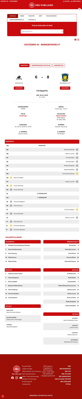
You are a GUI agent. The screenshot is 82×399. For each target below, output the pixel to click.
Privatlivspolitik (27, 381)
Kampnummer (23, 107)
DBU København (65, 376)
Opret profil (76, 1)
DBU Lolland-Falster (63, 379)
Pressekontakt (26, 366)
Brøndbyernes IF (65, 83)
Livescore (32, 19)
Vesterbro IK (19, 83)
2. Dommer (23, 132)
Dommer (61, 125)
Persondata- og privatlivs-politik (41, 395)
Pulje (23, 114)
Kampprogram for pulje (41, 65)
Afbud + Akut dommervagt (30, 376)
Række (61, 107)
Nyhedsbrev (14, 1)
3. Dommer (61, 132)
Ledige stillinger (27, 368)
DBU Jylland (66, 374)
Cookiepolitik (26, 384)
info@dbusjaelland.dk (48, 376)
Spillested (61, 114)
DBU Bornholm (65, 368)
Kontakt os (4, 1)
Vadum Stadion (61, 116)
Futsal (68, 384)
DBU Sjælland (65, 381)
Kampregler (59, 65)
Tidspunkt (23, 125)
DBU (69, 366)
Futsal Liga (23, 116)
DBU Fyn (68, 371)
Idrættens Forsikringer (29, 379)
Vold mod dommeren (28, 374)
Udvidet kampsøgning (17, 19)
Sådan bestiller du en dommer (31, 371)
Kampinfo (24, 65)
